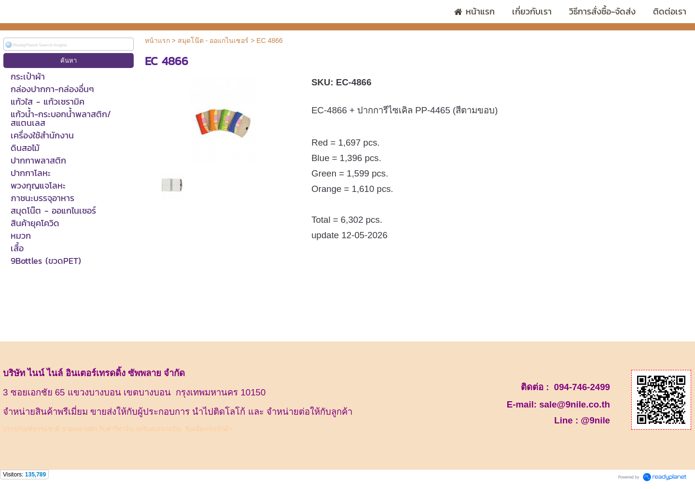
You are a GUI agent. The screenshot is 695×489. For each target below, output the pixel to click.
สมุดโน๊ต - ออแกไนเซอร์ (213, 40)
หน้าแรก (157, 40)
